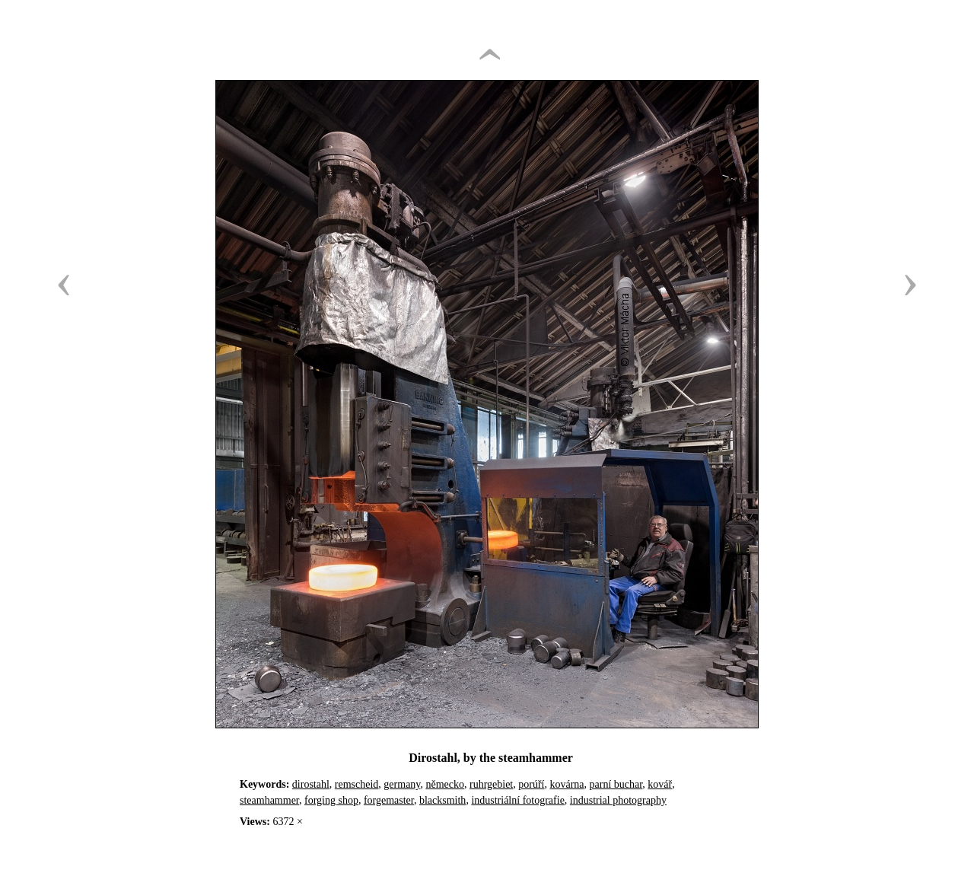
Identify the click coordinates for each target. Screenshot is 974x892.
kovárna (566, 784)
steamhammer (269, 800)
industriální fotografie (517, 800)
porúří (531, 784)
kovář (660, 784)
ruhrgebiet (491, 784)
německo (444, 784)
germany (402, 784)
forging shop (331, 800)
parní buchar (616, 784)
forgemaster (389, 800)
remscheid (357, 784)
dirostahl (310, 784)
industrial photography (618, 800)
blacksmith (442, 800)
